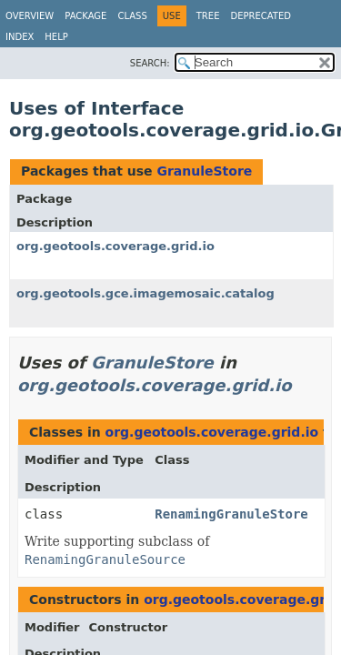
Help (56, 37)
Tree (208, 16)
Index (19, 37)
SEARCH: (150, 63)
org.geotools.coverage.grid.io (115, 246)
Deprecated (260, 16)
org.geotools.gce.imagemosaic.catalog (145, 293)
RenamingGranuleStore (231, 514)
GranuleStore (204, 171)
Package (85, 16)
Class (131, 16)
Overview (29, 16)
